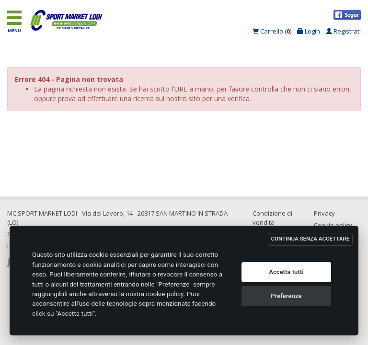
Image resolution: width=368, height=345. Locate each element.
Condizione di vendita (272, 218)
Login (308, 31)
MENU (15, 22)
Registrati (343, 31)
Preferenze (286, 295)
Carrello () (273, 31)
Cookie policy (333, 225)
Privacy (324, 213)
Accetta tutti (286, 272)
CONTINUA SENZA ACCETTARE (310, 238)
